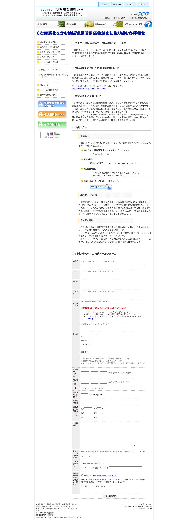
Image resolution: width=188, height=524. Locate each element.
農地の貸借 (50, 24)
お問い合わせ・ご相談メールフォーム (101, 186)
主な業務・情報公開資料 (50, 47)
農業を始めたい (108, 24)
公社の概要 (117, 4)
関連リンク (107, 18)
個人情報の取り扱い (48, 95)
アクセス (130, 4)
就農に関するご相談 (49, 70)
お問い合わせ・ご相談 (137, 24)
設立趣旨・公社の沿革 (49, 42)
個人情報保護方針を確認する (106, 479)
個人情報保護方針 (140, 18)
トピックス (143, 4)
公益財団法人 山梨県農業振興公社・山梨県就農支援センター (62, 14)
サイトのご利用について (122, 18)
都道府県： (91, 340)
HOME (104, 4)
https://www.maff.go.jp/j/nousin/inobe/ (89, 89)
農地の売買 (79, 24)
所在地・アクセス (47, 57)
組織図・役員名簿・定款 (50, 52)
